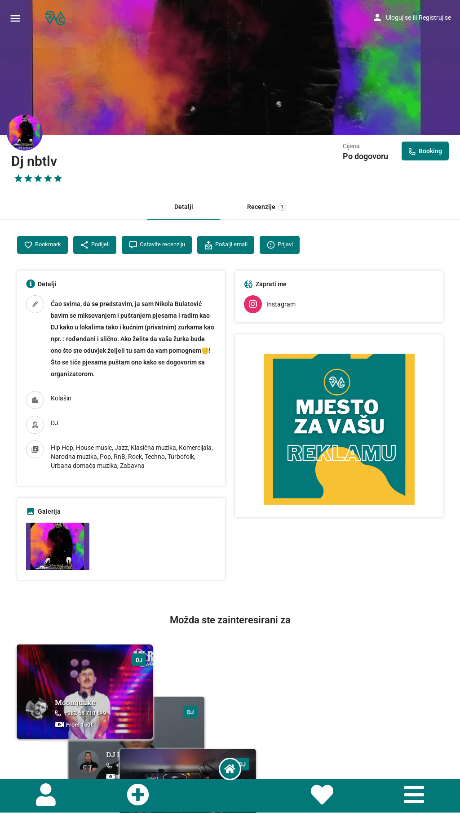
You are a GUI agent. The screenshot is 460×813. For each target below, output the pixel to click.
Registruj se (435, 17)
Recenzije (266, 207)
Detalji (183, 206)
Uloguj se (398, 17)
